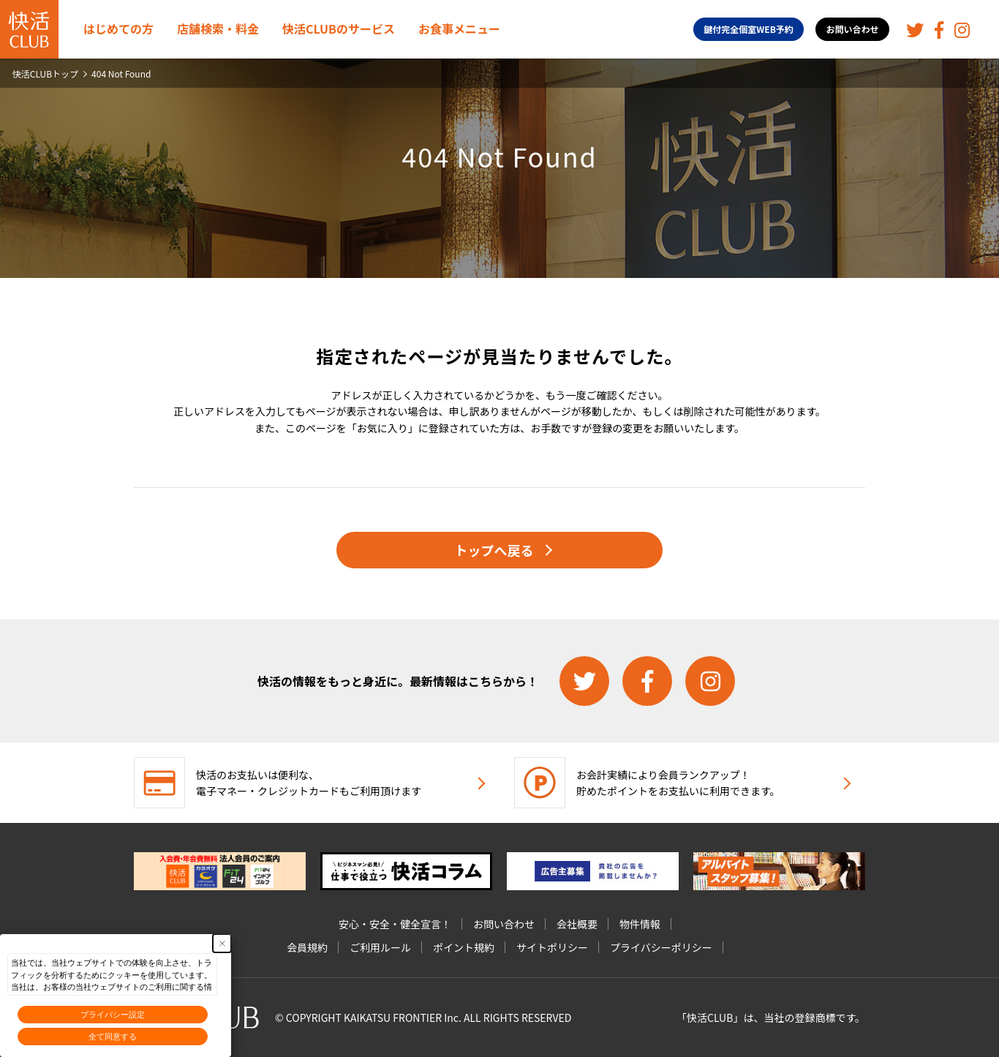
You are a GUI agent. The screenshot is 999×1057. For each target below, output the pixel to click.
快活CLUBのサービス (338, 28)
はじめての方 (118, 28)
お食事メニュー (459, 28)
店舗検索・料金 (218, 28)
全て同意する (112, 1036)
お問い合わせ (852, 29)
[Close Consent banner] (222, 943)
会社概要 (577, 924)
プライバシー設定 (112, 1014)
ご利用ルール (380, 947)
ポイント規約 (463, 947)
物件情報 (639, 924)
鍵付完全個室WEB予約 (748, 29)
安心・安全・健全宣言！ (395, 924)
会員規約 (307, 947)
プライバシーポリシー (661, 947)
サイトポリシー (552, 947)
